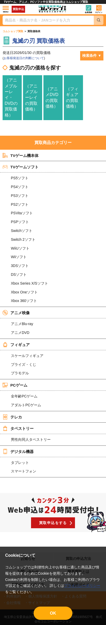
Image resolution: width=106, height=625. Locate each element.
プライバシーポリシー (82, 585)
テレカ (12, 417)
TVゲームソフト (21, 166)
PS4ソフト (19, 187)
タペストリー (18, 428)
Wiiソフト (19, 257)
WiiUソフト (20, 248)
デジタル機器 (18, 451)
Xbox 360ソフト (24, 301)
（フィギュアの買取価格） (72, 97)
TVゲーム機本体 (21, 155)
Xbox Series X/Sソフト (29, 283)
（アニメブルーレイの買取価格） (31, 98)
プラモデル (20, 373)
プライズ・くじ (23, 364)
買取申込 (18, 9)
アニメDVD (20, 333)
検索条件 (89, 55)
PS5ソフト (19, 178)
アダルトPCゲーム (26, 405)
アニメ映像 (16, 312)
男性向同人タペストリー (31, 439)
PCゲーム (15, 385)
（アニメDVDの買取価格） (52, 97)
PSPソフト (20, 222)
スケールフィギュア (27, 356)
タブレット (20, 463)
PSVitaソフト (22, 213)
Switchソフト (21, 231)
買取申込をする (53, 523)
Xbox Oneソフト (24, 292)
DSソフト (19, 274)
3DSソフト (20, 266)
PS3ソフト (19, 196)
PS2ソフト (19, 204)
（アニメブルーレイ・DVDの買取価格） (11, 97)
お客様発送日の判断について (24, 58)
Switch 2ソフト (23, 239)
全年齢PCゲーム (24, 396)
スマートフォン (23, 471)
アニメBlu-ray (22, 324)
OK (53, 613)
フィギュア (16, 344)
